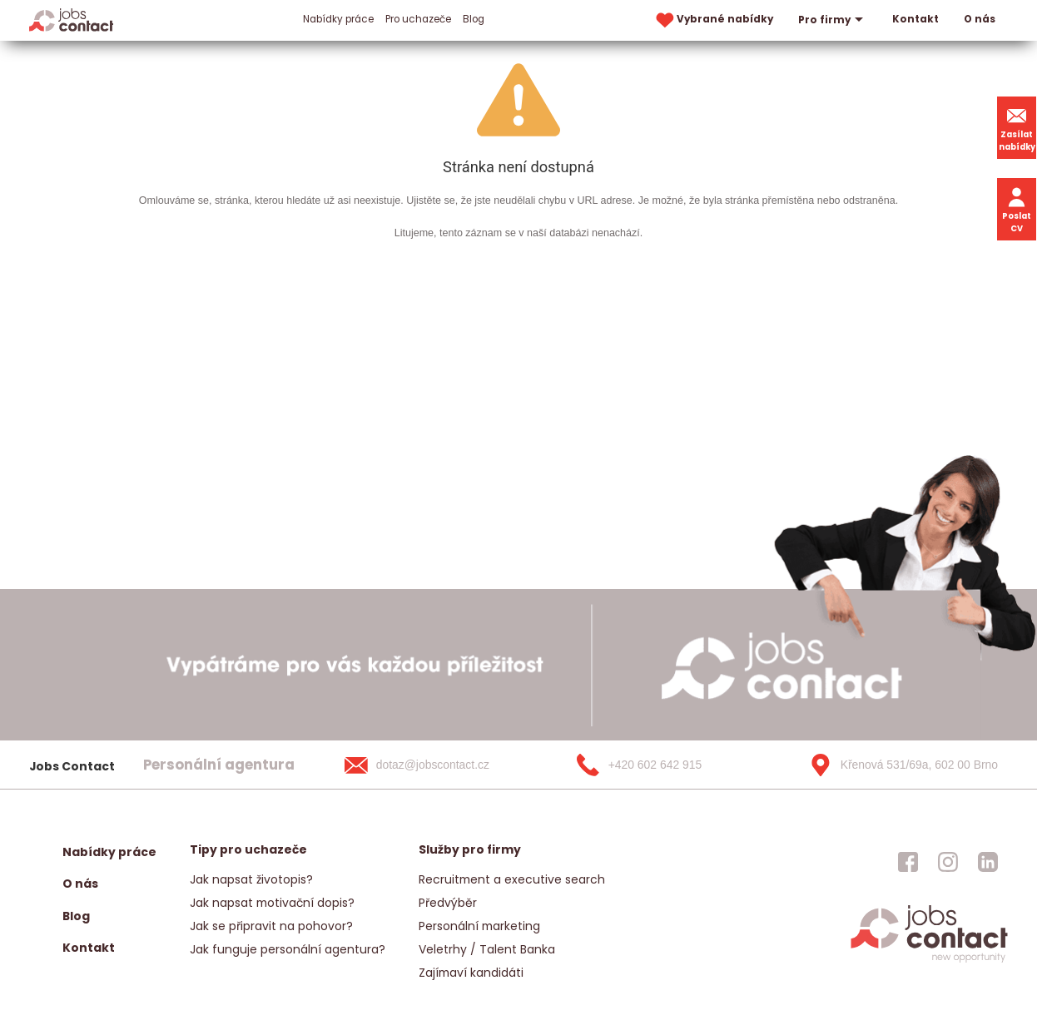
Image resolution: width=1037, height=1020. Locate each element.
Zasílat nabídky (1017, 127)
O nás (979, 19)
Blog (473, 19)
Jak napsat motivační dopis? (272, 902)
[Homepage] (71, 19)
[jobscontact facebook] (908, 862)
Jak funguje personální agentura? (287, 949)
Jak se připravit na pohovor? (271, 926)
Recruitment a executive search (512, 879)
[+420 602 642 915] (666, 765)
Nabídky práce (338, 19)
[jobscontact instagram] (948, 862)
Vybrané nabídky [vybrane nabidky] (713, 20)
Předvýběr (448, 902)
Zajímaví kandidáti (471, 972)
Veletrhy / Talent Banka (487, 949)
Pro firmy (832, 20)
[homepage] (929, 960)
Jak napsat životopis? (251, 879)
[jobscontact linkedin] (988, 862)
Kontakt (915, 19)
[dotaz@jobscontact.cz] (433, 765)
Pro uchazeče (418, 19)
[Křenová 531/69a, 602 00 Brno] (898, 765)
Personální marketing (479, 926)
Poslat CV (1016, 209)
